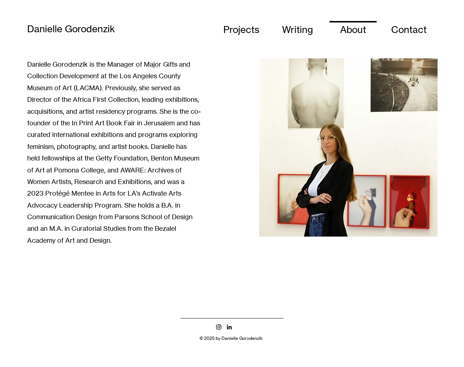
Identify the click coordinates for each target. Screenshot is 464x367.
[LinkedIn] (229, 327)
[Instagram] (218, 327)
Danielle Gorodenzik (71, 28)
